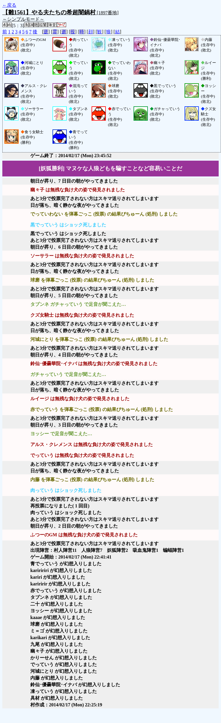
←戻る (9, 5)
